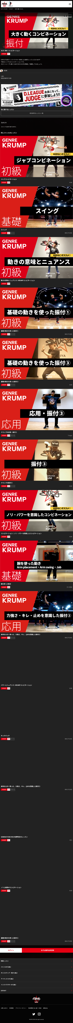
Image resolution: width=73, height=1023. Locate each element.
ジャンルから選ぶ (6, 967)
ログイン (11, 950)
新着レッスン (5, 961)
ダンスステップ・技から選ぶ (9, 973)
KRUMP (11, 9)
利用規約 (11, 1008)
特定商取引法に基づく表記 (34, 1008)
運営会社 (45, 1008)
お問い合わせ (4, 1008)
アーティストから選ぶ (7, 979)
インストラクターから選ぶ (8, 984)
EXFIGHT (3, 990)
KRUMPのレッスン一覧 (36, 113)
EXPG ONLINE (4, 9)
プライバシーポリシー (20, 1008)
